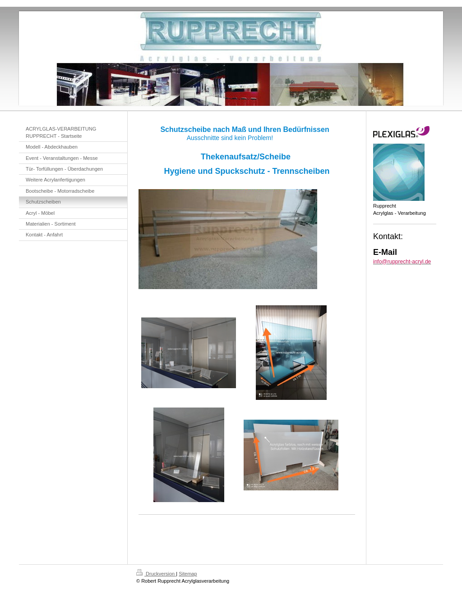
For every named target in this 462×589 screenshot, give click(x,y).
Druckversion (156, 573)
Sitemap (188, 573)
